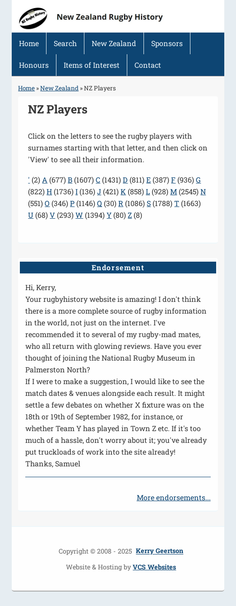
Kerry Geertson (159, 551)
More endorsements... (174, 497)
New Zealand (114, 43)
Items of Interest (92, 65)
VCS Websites (154, 567)
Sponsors (167, 43)
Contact (147, 65)
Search (65, 43)
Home (29, 43)
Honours (34, 65)
